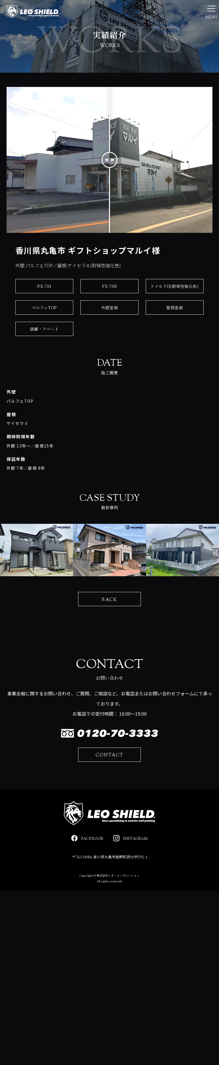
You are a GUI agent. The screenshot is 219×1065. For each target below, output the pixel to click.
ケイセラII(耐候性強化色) (175, 305)
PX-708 (109, 305)
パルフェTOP (44, 326)
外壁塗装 (109, 326)
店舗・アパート (44, 347)
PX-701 (44, 305)
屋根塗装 (174, 326)
